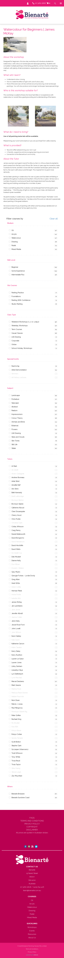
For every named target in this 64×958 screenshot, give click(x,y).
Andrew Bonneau (18, 477)
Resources (32, 934)
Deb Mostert (16, 557)
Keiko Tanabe (17, 647)
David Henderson (18, 542)
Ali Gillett (15, 470)
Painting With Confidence (21, 300)
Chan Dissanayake (18, 511)
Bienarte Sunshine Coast (20, 797)
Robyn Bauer (16, 730)
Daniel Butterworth (18, 534)
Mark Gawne (16, 685)
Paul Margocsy (17, 708)
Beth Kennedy (17, 492)
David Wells (16, 549)
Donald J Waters (18, 568)
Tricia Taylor (16, 764)
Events (32, 931)
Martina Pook (16, 689)
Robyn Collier (17, 734)
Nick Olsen (16, 700)
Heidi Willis (16, 583)
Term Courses (17, 329)
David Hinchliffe (17, 545)
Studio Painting (17, 304)
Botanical (15, 426)
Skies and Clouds (18, 437)
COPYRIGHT (32, 827)
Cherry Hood (16, 515)
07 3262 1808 (40, 3)
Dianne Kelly (16, 560)
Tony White (16, 757)
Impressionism (17, 414)
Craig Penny (16, 530)
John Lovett (16, 628)
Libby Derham (17, 666)
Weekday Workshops (20, 326)
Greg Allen (16, 579)
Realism (14, 410)
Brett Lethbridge (18, 496)
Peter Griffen (16, 715)
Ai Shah (14, 466)
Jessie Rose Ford (18, 625)
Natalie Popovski (18, 696)
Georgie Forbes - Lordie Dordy (23, 576)
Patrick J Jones (17, 704)
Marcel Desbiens (18, 681)
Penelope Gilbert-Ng (19, 712)
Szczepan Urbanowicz (20, 749)
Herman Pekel (17, 591)
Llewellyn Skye (17, 670)
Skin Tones (15, 441)
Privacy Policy (32, 952)
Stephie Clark (16, 746)
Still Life (14, 444)
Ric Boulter (16, 723)
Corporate (15, 341)
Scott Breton (16, 742)
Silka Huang (16, 768)
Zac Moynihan (17, 776)
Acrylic (14, 234)
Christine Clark (17, 523)
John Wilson (16, 632)
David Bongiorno (18, 538)
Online (14, 344)
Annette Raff (16, 485)
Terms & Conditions (32, 949)
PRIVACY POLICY (32, 824)
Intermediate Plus (18, 275)
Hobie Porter (16, 594)
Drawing (15, 242)
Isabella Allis (16, 598)
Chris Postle (16, 519)
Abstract (15, 407)
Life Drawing (16, 337)
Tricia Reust (16, 761)
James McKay (17, 602)
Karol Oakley (16, 636)
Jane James (16, 610)
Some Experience (18, 271)
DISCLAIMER (32, 830)
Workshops (32, 927)
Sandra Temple (17, 738)
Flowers (15, 429)
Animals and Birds (18, 422)
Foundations (16, 296)
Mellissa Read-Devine (20, 693)
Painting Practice (18, 293)
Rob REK (15, 727)
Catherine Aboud (18, 508)
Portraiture (15, 399)
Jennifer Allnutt (17, 613)
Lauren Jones (17, 662)
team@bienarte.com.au (32, 890)
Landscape (16, 395)
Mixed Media (16, 249)
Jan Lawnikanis (17, 606)
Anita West (15, 481)
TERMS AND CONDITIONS (32, 821)
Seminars (15, 374)
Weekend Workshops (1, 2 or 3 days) (25, 322)
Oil (13, 230)
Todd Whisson (17, 753)
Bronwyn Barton (18, 500)
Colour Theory (17, 418)
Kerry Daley (16, 651)
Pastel (14, 245)
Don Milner (16, 564)
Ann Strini (15, 489)
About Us (32, 938)
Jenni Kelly (16, 621)
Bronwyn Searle (17, 504)
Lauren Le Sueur (18, 659)
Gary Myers (16, 572)
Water (14, 448)
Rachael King (16, 719)
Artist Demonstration (19, 370)
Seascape (15, 403)
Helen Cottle (16, 587)
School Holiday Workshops (22, 348)
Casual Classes (17, 333)
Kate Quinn (16, 640)
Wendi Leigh (16, 772)
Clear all (54, 219)
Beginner (15, 267)
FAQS (32, 818)
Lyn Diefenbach (17, 674)
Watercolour (16, 238)
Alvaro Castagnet (18, 474)
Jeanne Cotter (17, 617)
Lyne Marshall (17, 678)
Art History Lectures (19, 377)
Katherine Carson (18, 644)
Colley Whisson (18, 526)
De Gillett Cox (17, 553)
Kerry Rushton (17, 655)
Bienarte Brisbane (18, 794)
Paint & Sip (15, 366)
